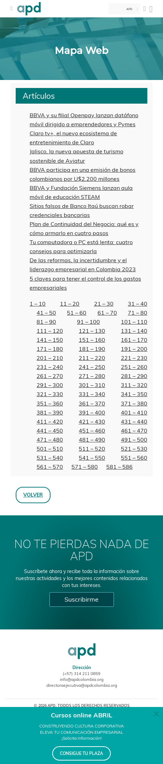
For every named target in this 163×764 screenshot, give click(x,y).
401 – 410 (134, 412)
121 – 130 (92, 330)
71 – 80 (137, 312)
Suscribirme (81, 599)
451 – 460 (92, 430)
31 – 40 (137, 303)
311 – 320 (134, 384)
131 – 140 (134, 330)
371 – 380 (134, 403)
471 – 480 (50, 439)
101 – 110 (134, 321)
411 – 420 (50, 421)
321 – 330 (50, 394)
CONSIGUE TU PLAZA (81, 753)
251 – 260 (134, 366)
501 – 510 (50, 448)
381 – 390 (50, 412)
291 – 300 (50, 384)
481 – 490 (92, 439)
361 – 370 (92, 403)
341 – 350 (134, 394)
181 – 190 (92, 348)
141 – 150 (50, 339)
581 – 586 (119, 466)
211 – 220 (92, 357)
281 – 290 (134, 375)
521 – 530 (134, 448)
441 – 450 (50, 430)
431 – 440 (134, 421)
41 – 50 (46, 312)
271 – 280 (92, 375)
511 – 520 (92, 448)
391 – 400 (92, 412)
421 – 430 (92, 421)
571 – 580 (84, 466)
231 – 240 (50, 366)
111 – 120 (50, 330)
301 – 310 (92, 384)
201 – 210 (50, 357)
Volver (33, 495)
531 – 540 (50, 457)
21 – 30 (104, 303)
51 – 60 (76, 312)
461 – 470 (134, 430)
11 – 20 (69, 303)
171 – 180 (50, 348)
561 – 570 (50, 466)
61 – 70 (107, 312)
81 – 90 (46, 321)
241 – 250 (92, 366)
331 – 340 (92, 394)
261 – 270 (50, 375)
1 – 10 (38, 303)
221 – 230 (134, 357)
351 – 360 (50, 403)
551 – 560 (134, 457)
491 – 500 (134, 439)
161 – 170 (134, 339)
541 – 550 (92, 457)
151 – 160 (92, 339)
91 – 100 (88, 321)
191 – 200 (134, 348)
